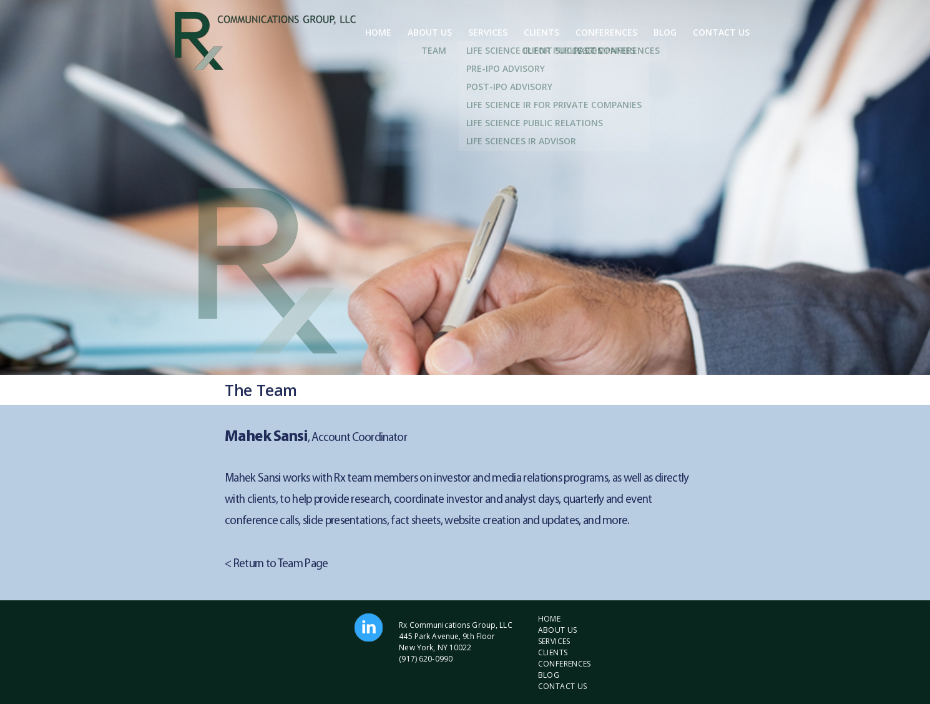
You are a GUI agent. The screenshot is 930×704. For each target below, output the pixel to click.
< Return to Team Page (276, 564)
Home (378, 32)
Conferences (606, 32)
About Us (430, 32)
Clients (541, 32)
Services (487, 32)
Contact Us (721, 32)
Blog (665, 32)
